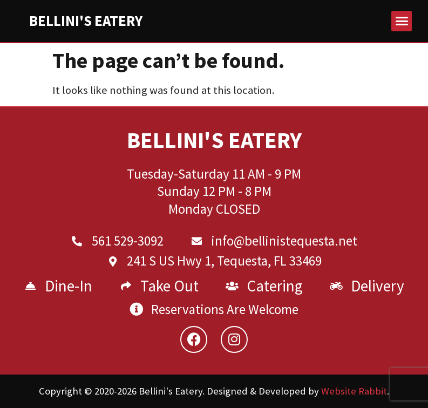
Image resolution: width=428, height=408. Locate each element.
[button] (401, 21)
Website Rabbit (354, 391)
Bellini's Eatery (85, 20)
